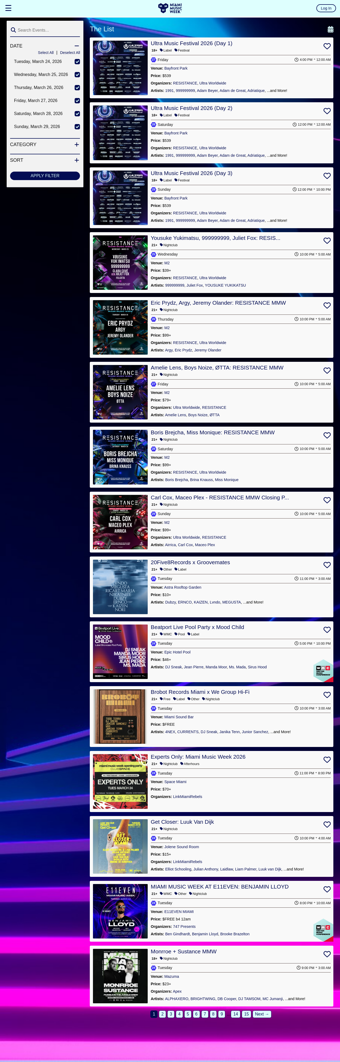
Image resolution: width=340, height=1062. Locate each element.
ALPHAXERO (176, 999)
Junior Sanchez (255, 732)
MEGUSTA (231, 602)
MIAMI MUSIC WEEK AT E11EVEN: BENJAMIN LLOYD (220, 886)
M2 (167, 263)
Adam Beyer (207, 90)
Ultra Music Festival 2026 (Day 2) (191, 108)
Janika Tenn (229, 732)
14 (235, 1014)
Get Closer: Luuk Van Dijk (182, 822)
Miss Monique (227, 480)
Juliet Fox (194, 285)
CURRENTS (188, 732)
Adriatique (256, 90)
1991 (169, 90)
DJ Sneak (173, 667)
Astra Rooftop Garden (182, 587)
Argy (169, 350)
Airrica (170, 545)
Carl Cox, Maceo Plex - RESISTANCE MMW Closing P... (220, 497)
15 (246, 1014)
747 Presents (184, 926)
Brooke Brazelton (234, 934)
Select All (46, 52)
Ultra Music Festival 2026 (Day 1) (191, 43)
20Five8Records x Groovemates (190, 562)
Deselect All (70, 52)
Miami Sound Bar (179, 717)
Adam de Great (233, 90)
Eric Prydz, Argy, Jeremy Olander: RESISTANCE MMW (218, 303)
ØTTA (214, 415)
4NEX (170, 732)
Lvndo (215, 602)
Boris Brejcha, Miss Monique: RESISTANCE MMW (213, 432)
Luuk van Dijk (269, 869)
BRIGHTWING (202, 999)
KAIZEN (201, 602)
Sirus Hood (257, 667)
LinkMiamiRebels (187, 797)
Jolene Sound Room (181, 847)
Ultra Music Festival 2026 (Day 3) (191, 173)
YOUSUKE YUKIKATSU (225, 285)
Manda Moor (216, 667)
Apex (177, 991)
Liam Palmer (245, 869)
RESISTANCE (185, 83)
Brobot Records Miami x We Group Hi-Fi (200, 692)
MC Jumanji (273, 999)
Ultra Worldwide (212, 83)
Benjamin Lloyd (205, 934)
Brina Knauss (201, 480)
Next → (262, 1014)
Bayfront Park (176, 68)
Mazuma (171, 976)
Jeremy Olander (207, 350)
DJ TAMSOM (249, 999)
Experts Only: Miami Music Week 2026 (198, 757)
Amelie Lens (175, 415)
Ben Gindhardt (177, 934)
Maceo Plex (205, 545)
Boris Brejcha (176, 480)
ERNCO (185, 602)
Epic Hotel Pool (177, 652)
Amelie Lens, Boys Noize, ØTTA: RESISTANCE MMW (217, 367)
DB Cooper (227, 999)
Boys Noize (197, 415)
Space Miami (175, 782)
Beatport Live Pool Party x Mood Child (197, 627)
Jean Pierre (193, 667)
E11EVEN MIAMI (179, 912)
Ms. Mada (237, 667)
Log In (326, 8)
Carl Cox (185, 545)
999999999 (185, 90)
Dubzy (170, 602)
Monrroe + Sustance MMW (184, 951)
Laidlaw (226, 869)
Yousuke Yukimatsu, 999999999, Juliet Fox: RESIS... (215, 238)
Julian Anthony (205, 869)
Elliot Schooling (178, 869)
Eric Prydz (183, 350)
